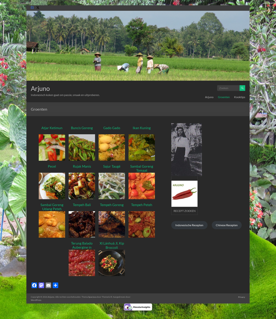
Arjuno (40, 88)
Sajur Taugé (111, 166)
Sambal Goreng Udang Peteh (51, 207)
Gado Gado (111, 128)
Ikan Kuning (142, 128)
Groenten (224, 97)
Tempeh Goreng (112, 205)
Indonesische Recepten (189, 225)
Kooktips (239, 97)
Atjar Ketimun (51, 128)
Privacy (241, 297)
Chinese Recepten (227, 225)
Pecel (52, 166)
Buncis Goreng (82, 128)
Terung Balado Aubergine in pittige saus (82, 247)
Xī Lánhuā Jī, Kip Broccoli (112, 245)
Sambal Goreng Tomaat (141, 168)
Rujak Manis (82, 166)
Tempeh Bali (82, 205)
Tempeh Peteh (141, 205)
